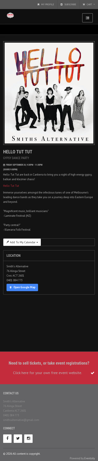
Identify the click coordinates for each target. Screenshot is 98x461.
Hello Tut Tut (11, 186)
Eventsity (89, 458)
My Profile (46, 4)
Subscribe (68, 4)
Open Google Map (22, 287)
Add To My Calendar (22, 242)
